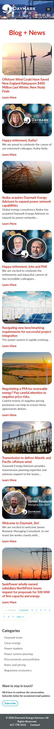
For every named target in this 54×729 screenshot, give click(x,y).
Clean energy (12, 643)
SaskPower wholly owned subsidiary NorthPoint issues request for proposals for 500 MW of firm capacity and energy (26, 590)
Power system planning (18, 654)
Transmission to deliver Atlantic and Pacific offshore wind (26, 460)
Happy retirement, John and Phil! (24, 266)
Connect (35, 724)
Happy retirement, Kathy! (19, 140)
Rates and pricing (15, 664)
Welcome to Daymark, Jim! (20, 523)
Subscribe (10, 703)
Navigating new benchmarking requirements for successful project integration (26, 332)
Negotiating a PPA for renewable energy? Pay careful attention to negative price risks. (24, 393)
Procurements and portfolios (22, 659)
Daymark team (13, 637)
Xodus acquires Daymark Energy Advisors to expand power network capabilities (26, 201)
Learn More (9, 97)
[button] (48, 9)
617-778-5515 (18, 724)
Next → (20, 616)
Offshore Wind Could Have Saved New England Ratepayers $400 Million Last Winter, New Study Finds (25, 85)
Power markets (13, 648)
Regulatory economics (18, 670)
